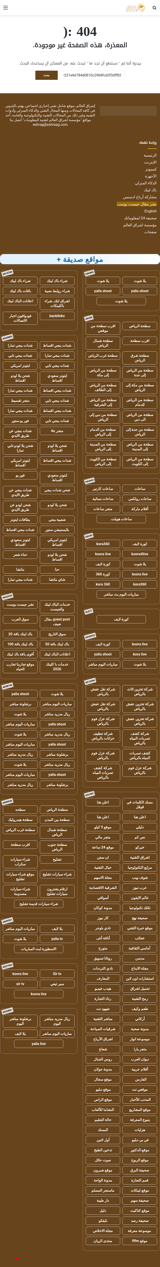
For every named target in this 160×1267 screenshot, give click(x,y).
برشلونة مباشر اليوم (20, 1021)
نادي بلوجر (103, 928)
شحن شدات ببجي (57, 490)
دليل (103, 1210)
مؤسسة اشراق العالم (140, 225)
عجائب (140, 938)
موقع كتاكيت (139, 1210)
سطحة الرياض (139, 326)
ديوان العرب (140, 1059)
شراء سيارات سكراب (20, 861)
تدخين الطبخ (103, 1150)
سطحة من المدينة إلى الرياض (103, 446)
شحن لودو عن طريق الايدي (20, 507)
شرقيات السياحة (102, 1029)
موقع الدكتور (139, 1150)
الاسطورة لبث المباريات (38, 949)
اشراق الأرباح (103, 1039)
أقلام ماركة (139, 509)
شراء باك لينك (57, 281)
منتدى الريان (103, 1241)
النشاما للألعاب (103, 1110)
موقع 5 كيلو (102, 827)
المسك (103, 1130)
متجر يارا (140, 1049)
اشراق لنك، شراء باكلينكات (57, 303)
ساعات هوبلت (121, 519)
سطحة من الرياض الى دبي (139, 417)
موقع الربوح (140, 1160)
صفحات (150, 232)
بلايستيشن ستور (57, 530)
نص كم (139, 837)
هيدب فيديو (103, 988)
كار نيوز (103, 918)
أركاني (140, 1019)
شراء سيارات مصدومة (20, 891)
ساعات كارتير (103, 489)
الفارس (139, 1079)
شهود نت (102, 1009)
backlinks (57, 316)
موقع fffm (139, 1241)
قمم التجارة (139, 1180)
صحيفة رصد (140, 1221)
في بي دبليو (140, 1140)
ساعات (139, 489)
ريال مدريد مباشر (57, 714)
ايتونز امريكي (20, 366)
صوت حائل (103, 1160)
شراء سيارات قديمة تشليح (38, 904)
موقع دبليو (103, 1089)
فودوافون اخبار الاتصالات (20, 318)
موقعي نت (140, 1089)
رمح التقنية (140, 999)
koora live (103, 554)
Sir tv (57, 974)
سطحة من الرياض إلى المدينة (139, 446)
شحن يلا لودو (57, 505)
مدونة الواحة (103, 1180)
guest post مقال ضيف (57, 621)
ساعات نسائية (102, 499)
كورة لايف (139, 544)
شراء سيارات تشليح (57, 874)
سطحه (20, 810)
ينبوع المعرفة (140, 1120)
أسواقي (103, 898)
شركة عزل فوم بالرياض (103, 721)
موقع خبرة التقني (140, 928)
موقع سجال (103, 1079)
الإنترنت (150, 162)
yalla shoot (140, 291)
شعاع (103, 1049)
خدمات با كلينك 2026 (57, 666)
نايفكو (103, 1221)
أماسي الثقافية (139, 948)
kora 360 (103, 584)
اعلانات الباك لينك (20, 301)
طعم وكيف (140, 1009)
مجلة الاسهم (103, 877)
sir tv (20, 984)
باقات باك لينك (20, 291)
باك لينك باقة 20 (20, 634)
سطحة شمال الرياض (103, 343)
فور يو (20, 475)
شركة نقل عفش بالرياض (103, 691)
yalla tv (57, 939)
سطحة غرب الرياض (102, 355)
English (151, 211)
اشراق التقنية (139, 857)
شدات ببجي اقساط (57, 345)
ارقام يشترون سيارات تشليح (57, 891)
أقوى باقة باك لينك (20, 654)
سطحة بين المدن (57, 820)
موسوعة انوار (140, 1039)
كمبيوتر (151, 169)
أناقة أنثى (103, 938)
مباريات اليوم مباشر (103, 664)
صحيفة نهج (140, 918)
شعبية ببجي (57, 520)
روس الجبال (103, 1059)
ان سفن (103, 857)
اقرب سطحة (139, 341)
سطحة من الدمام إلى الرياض (103, 431)
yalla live (39, 1044)
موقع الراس (103, 1099)
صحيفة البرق (139, 1170)
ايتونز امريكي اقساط (20, 462)
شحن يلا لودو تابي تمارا (20, 448)
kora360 (102, 544)
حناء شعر (20, 555)
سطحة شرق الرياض (139, 357)
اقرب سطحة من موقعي (103, 328)
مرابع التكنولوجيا (140, 867)
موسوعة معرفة (140, 1231)
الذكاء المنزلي (146, 183)
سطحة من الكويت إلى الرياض (103, 461)
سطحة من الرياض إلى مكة (103, 372)
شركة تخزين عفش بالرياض (140, 706)
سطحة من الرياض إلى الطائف (103, 387)
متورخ (102, 948)
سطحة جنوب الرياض (57, 846)
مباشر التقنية (103, 1019)
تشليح (57, 859)
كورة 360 (103, 574)
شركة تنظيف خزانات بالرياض (103, 735)
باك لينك (150, 190)
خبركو (139, 847)
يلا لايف (57, 929)
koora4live (139, 554)
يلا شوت (140, 281)
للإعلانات (9, 1258)
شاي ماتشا (57, 579)
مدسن (140, 958)
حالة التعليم (102, 1120)
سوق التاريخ (57, 634)
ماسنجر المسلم (102, 1190)
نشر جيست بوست (20, 604)
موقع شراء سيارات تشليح (20, 876)
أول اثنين (102, 1140)
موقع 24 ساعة (103, 847)
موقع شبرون (102, 1170)
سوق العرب (20, 619)
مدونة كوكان (103, 908)
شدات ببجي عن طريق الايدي (20, 433)
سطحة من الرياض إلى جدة (139, 372)
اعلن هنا (103, 802)
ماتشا (20, 569)
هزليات (139, 1130)
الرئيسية (150, 155)
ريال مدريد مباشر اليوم (57, 1021)
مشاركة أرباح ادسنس (140, 197)
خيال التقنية (102, 867)
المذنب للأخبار (140, 1099)
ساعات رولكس (139, 499)
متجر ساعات (102, 509)
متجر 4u (57, 431)
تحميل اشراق (139, 988)
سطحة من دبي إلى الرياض (103, 417)
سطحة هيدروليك (20, 820)
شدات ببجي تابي (20, 355)
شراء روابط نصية (57, 291)
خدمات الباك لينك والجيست (57, 606)
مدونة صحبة (140, 1029)
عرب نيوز (140, 888)
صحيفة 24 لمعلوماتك (140, 218)
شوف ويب (140, 877)
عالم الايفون (140, 898)
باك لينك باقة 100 (20, 644)
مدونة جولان (103, 1069)
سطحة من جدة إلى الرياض (140, 431)
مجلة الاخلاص (103, 1231)
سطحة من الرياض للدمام (139, 402)
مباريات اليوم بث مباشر (121, 594)
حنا (57, 569)
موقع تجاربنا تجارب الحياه (20, 666)
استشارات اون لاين (140, 978)
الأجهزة (151, 176)
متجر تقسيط (20, 400)
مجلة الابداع (139, 968)
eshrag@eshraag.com (50, 124)
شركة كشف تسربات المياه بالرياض (140, 738)
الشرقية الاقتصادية (103, 888)
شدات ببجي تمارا (20, 345)
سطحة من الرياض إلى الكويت (139, 461)
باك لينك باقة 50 (57, 644)
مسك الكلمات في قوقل (140, 804)
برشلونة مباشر (20, 704)
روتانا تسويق (103, 958)
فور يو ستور (20, 421)
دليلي (140, 827)
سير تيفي (57, 984)
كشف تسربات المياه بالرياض (139, 755)
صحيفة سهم (140, 1200)
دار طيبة (103, 1200)
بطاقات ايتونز (20, 520)
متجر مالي (103, 837)
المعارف (103, 978)
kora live (140, 654)
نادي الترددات (103, 968)
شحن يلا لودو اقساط (20, 378)
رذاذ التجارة (102, 999)
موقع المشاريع (140, 1110)
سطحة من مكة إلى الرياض (140, 387)
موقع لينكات (140, 1190)
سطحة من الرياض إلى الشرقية (103, 402)
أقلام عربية (140, 1069)
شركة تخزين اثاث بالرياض (140, 691)
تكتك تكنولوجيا (139, 908)
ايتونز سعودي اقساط (57, 378)
